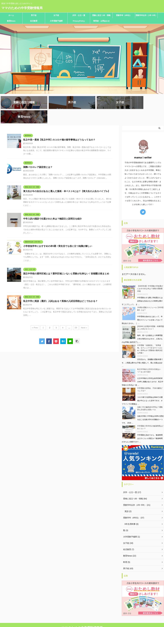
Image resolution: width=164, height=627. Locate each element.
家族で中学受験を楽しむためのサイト (82, 620)
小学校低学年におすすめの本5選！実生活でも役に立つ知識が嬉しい (57, 233)
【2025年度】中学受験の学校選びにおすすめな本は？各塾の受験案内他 (150, 275)
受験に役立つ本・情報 (101, 15)
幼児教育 (33, 21)
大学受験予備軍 (56, 21)
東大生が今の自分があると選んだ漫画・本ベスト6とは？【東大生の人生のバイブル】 (66, 178)
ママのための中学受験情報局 (22, 8)
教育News (11, 21)
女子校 (56, 15)
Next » (84, 314)
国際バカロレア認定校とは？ (38, 154)
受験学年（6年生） (124, 15)
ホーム (11, 15)
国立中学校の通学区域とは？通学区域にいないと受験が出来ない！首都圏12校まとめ (66, 260)
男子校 (33, 15)
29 (76, 314)
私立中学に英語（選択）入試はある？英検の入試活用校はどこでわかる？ (60, 288)
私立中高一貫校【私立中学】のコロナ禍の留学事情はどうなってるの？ (59, 126)
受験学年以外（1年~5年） (146, 15)
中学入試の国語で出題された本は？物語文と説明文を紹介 (52, 205)
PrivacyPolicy (79, 21)
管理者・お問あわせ (101, 21)
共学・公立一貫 (78, 15)
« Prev (35, 314)
